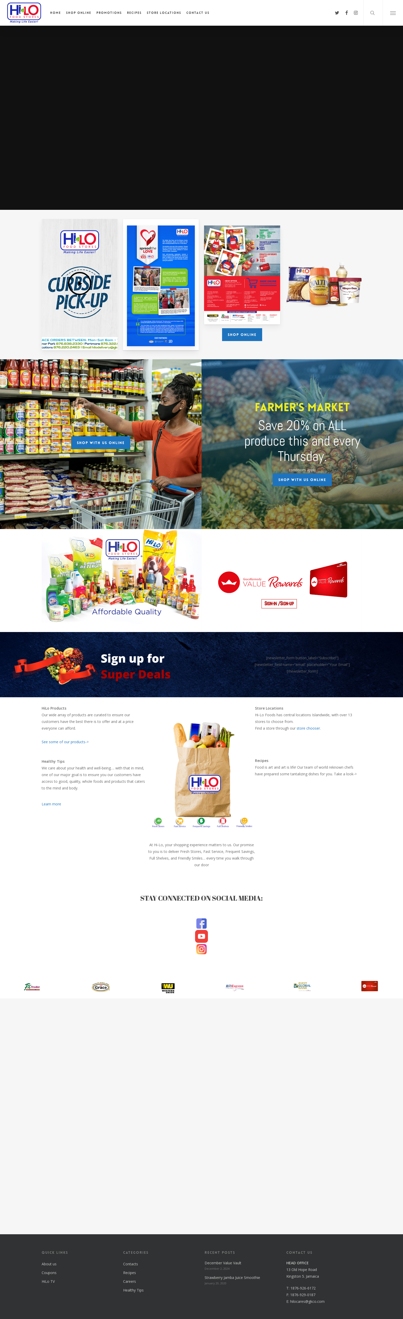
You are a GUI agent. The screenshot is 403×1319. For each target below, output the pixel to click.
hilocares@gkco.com (307, 1301)
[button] (393, 13)
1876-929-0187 (302, 1294)
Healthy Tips (133, 1290)
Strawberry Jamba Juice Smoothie (232, 1277)
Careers (129, 1281)
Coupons (49, 1272)
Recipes (129, 1272)
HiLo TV (48, 1281)
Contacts (130, 1263)
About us (49, 1263)
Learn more (51, 804)
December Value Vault (223, 1262)
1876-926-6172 (303, 1288)
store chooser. (309, 728)
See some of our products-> (65, 741)
